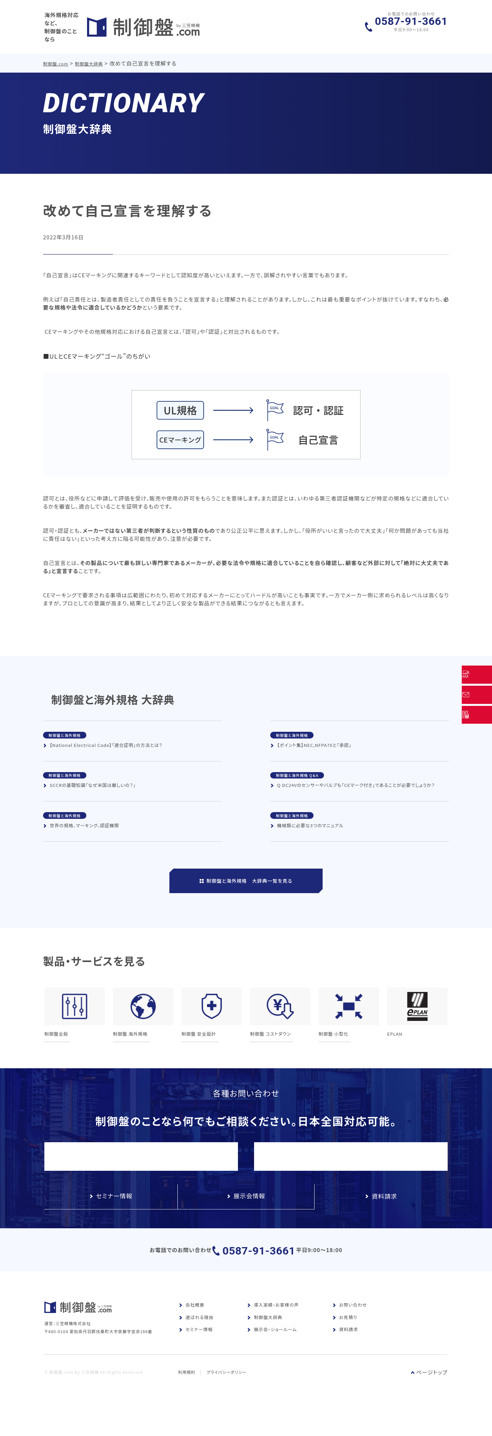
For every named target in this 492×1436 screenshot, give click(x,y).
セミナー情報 (196, 1346)
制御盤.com (56, 56)
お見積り (344, 1334)
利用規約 (187, 1399)
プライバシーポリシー (227, 1399)
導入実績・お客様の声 (273, 1322)
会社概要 (191, 1322)
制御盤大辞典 (89, 56)
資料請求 (345, 1346)
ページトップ (429, 1399)
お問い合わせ (349, 1322)
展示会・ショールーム (272, 1346)
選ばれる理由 (196, 1334)
